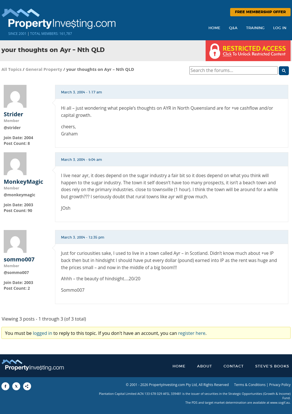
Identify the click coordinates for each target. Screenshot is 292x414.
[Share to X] (16, 386)
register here (192, 333)
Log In (279, 28)
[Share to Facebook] (5, 386)
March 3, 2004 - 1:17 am (81, 92)
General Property (44, 69)
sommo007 (19, 259)
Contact (234, 366)
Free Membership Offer (260, 12)
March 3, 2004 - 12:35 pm (82, 237)
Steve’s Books (272, 366)
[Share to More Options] (27, 386)
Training (255, 28)
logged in (42, 333)
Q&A (233, 28)
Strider (13, 114)
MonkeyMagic (23, 181)
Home (214, 28)
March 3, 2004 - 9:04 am (81, 159)
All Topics (11, 69)
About (204, 366)
